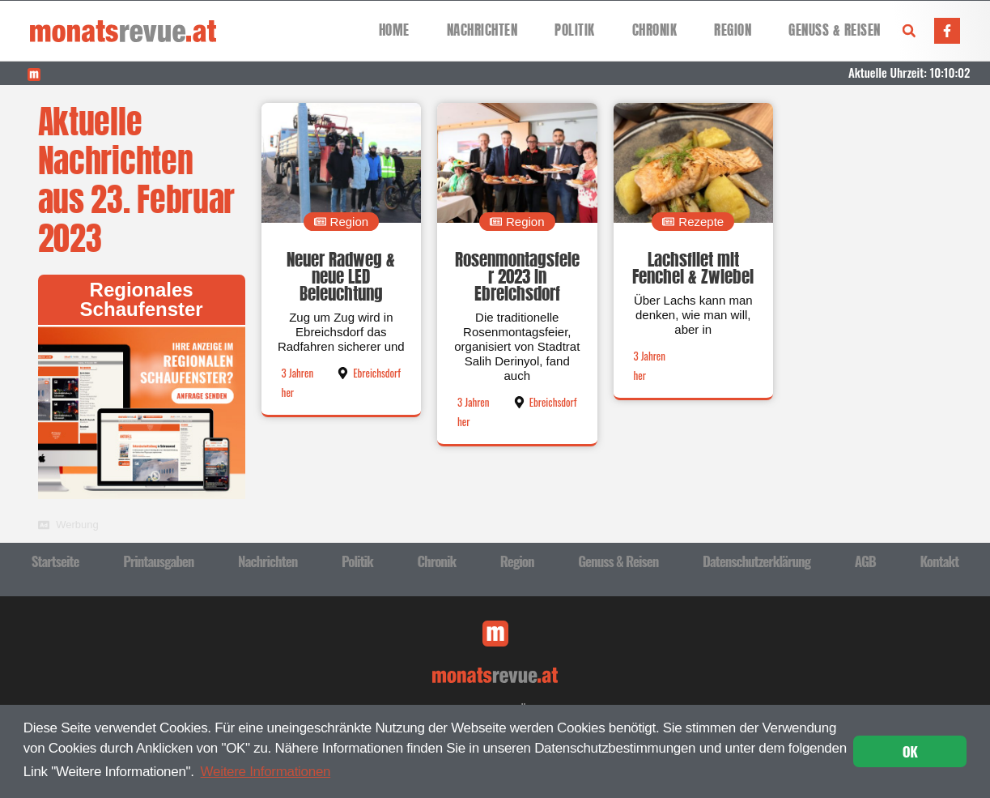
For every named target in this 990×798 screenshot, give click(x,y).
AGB (865, 561)
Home (394, 30)
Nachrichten (482, 30)
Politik (574, 30)
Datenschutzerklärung (756, 561)
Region (732, 30)
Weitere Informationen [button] (266, 771)
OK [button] (910, 751)
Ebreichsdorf (377, 373)
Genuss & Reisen (834, 30)
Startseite (55, 561)
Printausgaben (158, 561)
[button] (909, 31)
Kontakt (939, 561)
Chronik (655, 30)
